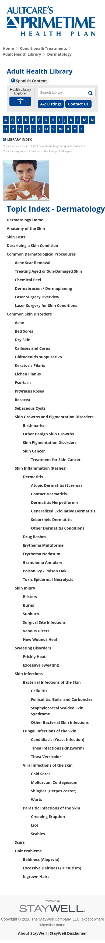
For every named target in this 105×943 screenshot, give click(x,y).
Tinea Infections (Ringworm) (57, 748)
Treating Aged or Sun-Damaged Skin (48, 271)
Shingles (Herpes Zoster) (53, 790)
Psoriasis (23, 382)
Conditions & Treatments (43, 48)
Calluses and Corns (32, 348)
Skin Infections (29, 673)
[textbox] (61, 92)
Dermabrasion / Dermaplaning (43, 288)
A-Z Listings (50, 104)
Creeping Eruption (48, 816)
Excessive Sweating (41, 665)
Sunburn (31, 613)
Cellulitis (39, 690)
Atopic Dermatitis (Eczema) (56, 485)
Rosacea (22, 399)
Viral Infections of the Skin (47, 765)
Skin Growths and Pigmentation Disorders (54, 416)
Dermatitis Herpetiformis (55, 502)
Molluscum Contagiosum (54, 782)
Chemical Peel (28, 279)
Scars (20, 842)
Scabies (38, 833)
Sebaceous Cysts (30, 408)
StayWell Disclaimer (68, 933)
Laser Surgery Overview (37, 296)
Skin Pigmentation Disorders (49, 442)
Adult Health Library (22, 54)
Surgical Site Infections (44, 622)
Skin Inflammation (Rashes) (40, 468)
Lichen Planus (28, 374)
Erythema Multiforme (43, 545)
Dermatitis (33, 476)
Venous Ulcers (36, 630)
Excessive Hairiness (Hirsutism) (52, 867)
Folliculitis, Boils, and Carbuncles (61, 699)
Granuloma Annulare (42, 562)
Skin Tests (16, 236)
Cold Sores (40, 773)
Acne (19, 322)
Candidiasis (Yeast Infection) (57, 739)
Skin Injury (25, 588)
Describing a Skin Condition (32, 245)
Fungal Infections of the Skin (49, 730)
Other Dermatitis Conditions (57, 528)
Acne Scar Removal (32, 262)
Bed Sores (24, 331)
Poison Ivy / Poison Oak (44, 570)
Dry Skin (22, 339)
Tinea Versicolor (46, 756)
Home (8, 48)
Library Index (19, 139)
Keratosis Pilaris (30, 365)
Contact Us (78, 104)
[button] (20, 102)
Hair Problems (28, 850)
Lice (34, 825)
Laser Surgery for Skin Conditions (46, 305)
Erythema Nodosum (41, 553)
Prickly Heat (34, 656)
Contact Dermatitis (49, 493)
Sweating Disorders (33, 648)
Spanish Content (31, 80)
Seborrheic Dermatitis (51, 519)
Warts (36, 799)
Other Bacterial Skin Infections (60, 722)
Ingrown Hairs (36, 876)
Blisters (30, 596)
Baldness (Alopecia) (41, 859)
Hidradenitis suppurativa (38, 356)
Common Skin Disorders (29, 314)
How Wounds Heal (40, 639)
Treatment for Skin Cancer (55, 459)
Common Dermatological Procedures (41, 254)
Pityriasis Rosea (29, 391)
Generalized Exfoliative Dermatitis (63, 511)
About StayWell (32, 933)
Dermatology (59, 54)
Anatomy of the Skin (26, 228)
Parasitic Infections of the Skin (51, 808)
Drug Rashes (34, 536)
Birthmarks (33, 425)
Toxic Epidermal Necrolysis (48, 579)
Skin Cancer (34, 451)
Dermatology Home (25, 219)
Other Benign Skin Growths (48, 433)
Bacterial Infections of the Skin (52, 682)
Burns (28, 605)
